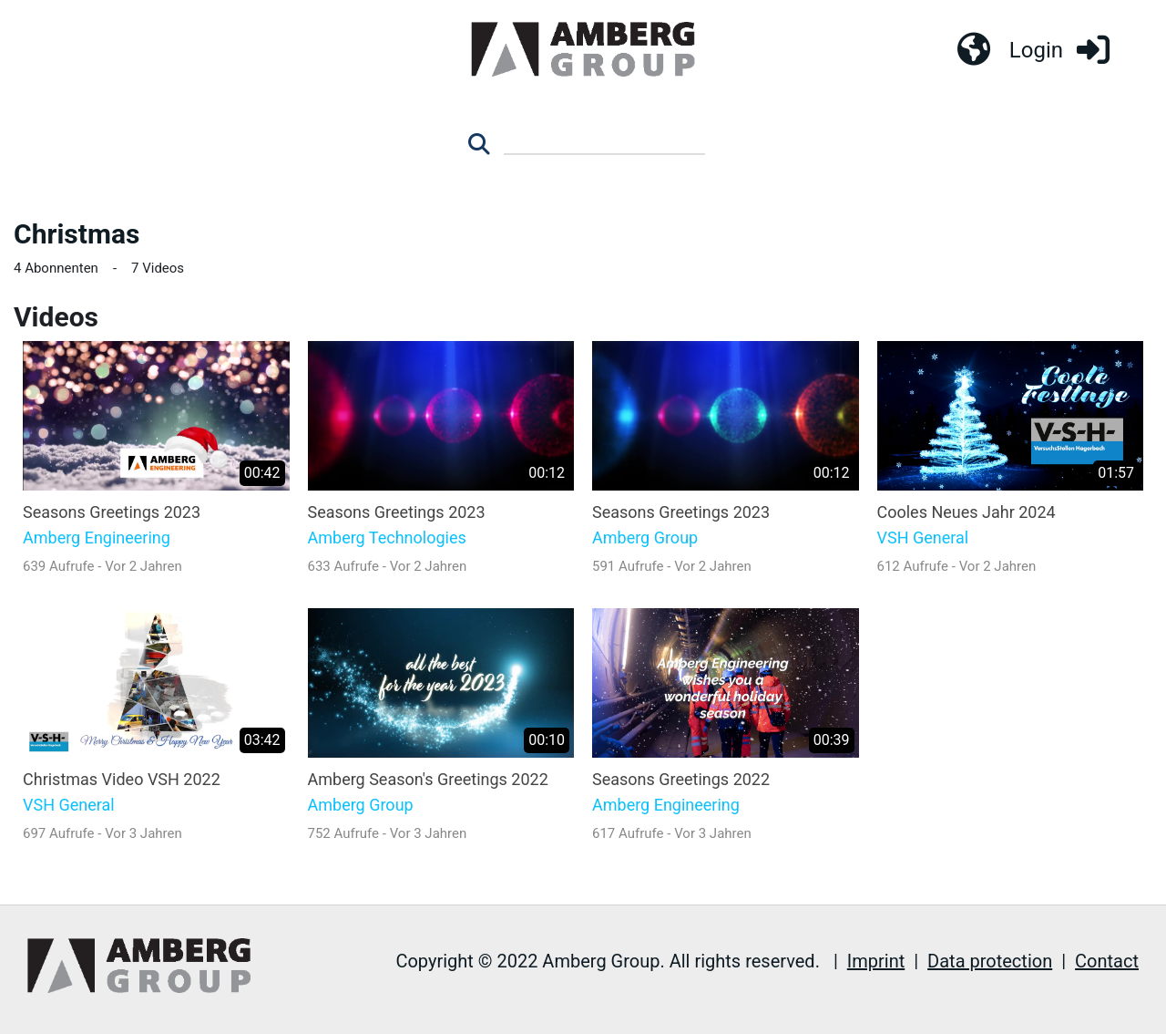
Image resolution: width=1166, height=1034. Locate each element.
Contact (1107, 961)
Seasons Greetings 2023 (111, 512)
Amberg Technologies (387, 538)
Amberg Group (645, 538)
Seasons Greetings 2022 (681, 779)
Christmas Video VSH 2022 (121, 779)
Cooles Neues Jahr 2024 (966, 512)
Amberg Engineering (96, 538)
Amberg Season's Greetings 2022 (428, 779)
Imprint (876, 961)
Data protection (989, 961)
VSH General (923, 538)
